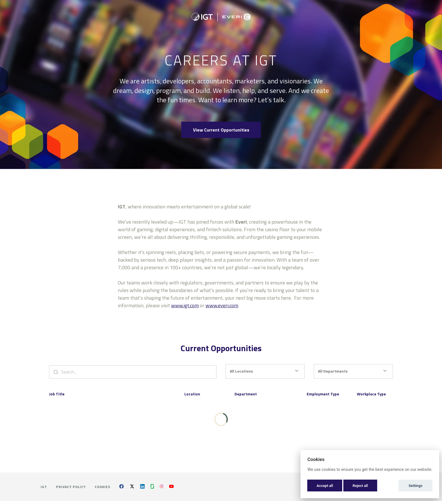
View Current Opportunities (221, 129)
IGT (44, 486)
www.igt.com (185, 308)
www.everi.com (221, 308)
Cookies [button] (102, 486)
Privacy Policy (71, 486)
